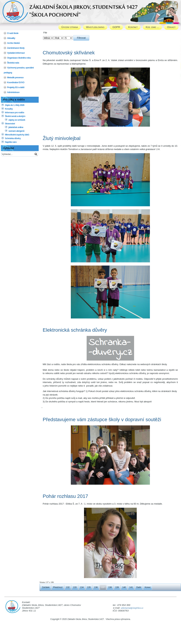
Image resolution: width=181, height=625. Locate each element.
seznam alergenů (16, 131)
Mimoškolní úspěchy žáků (17, 134)
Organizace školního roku (19, 57)
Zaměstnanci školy (15, 48)
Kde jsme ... (152, 26)
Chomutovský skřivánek (69, 52)
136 (96, 587)
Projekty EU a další (15, 87)
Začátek (46, 587)
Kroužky (9, 108)
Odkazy (171, 26)
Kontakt (133, 26)
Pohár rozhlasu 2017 (65, 496)
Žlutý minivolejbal (61, 138)
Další (138, 587)
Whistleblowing (95, 26)
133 (75, 587)
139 (117, 587)
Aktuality (11, 38)
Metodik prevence (15, 77)
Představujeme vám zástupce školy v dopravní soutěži (102, 419)
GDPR (116, 26)
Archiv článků (13, 43)
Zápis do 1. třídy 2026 (14, 105)
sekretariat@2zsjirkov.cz (132, 608)
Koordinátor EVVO (15, 82)
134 (82, 587)
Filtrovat (81, 37)
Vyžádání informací (16, 53)
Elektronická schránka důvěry (75, 330)
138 (110, 587)
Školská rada (13, 62)
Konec (148, 587)
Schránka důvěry (13, 138)
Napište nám (11, 142)
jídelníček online (15, 127)
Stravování (10, 123)
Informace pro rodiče (14, 112)
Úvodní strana (69, 26)
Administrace (13, 92)
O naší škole (12, 33)
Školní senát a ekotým (15, 116)
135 (89, 587)
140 (124, 587)
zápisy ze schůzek (16, 120)
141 (131, 587)
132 (68, 587)
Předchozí (58, 587)
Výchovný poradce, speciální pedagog (19, 70)
